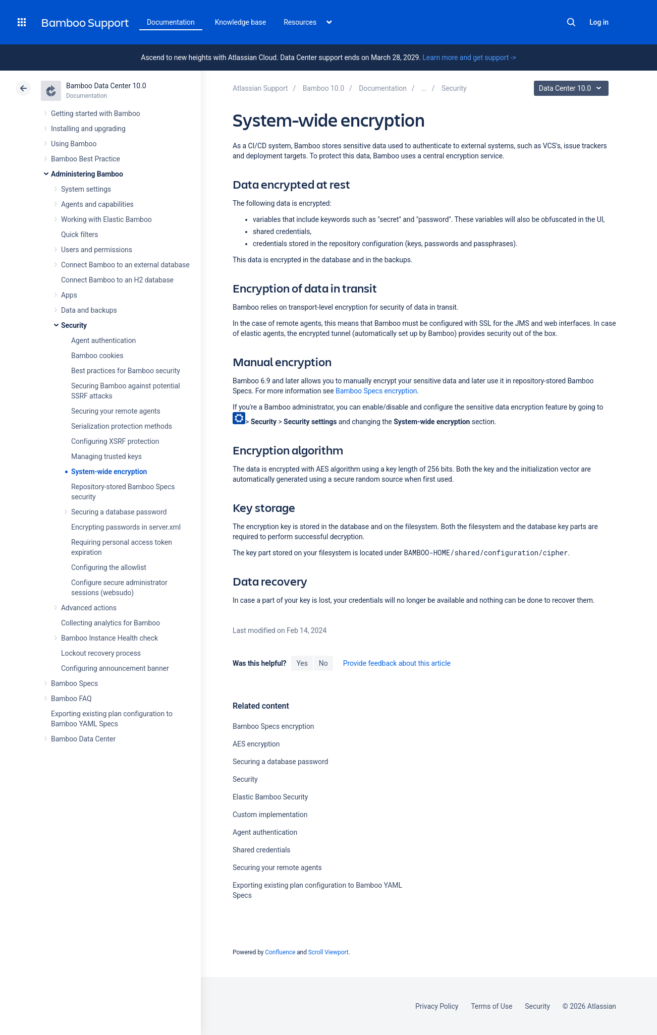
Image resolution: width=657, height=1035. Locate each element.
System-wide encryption (109, 472)
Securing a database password (119, 512)
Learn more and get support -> (469, 57)
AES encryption (256, 744)
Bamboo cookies (97, 356)
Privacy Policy (436, 1006)
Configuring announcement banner (115, 668)
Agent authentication (103, 340)
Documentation (171, 22)
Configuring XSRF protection (115, 441)
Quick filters (79, 235)
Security (74, 325)
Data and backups (89, 310)
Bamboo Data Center (83, 739)
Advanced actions (89, 608)
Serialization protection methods (121, 426)
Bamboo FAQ (71, 699)
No (323, 663)
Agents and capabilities (97, 204)
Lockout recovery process (101, 653)
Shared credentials (261, 850)
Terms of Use (491, 1006)
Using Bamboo (73, 144)
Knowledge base (240, 22)
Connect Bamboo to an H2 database (117, 280)
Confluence (280, 952)
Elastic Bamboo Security (270, 797)
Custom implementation (270, 815)
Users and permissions (96, 250)
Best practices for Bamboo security (125, 371)
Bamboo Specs (74, 683)
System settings (86, 189)
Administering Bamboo (87, 174)
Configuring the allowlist (108, 567)
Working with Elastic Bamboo (106, 219)
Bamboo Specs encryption (376, 391)
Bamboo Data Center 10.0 (106, 86)
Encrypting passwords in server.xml (126, 527)
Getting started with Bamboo (95, 113)
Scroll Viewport (328, 952)
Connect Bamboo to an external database (125, 265)
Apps (69, 295)
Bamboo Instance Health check (109, 638)
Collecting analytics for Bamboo (110, 623)
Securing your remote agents (115, 411)
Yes (301, 663)
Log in (599, 22)
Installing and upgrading (88, 129)
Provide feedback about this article (397, 663)
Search (571, 22)
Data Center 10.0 (572, 88)
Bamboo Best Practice (85, 159)
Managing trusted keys (106, 456)
